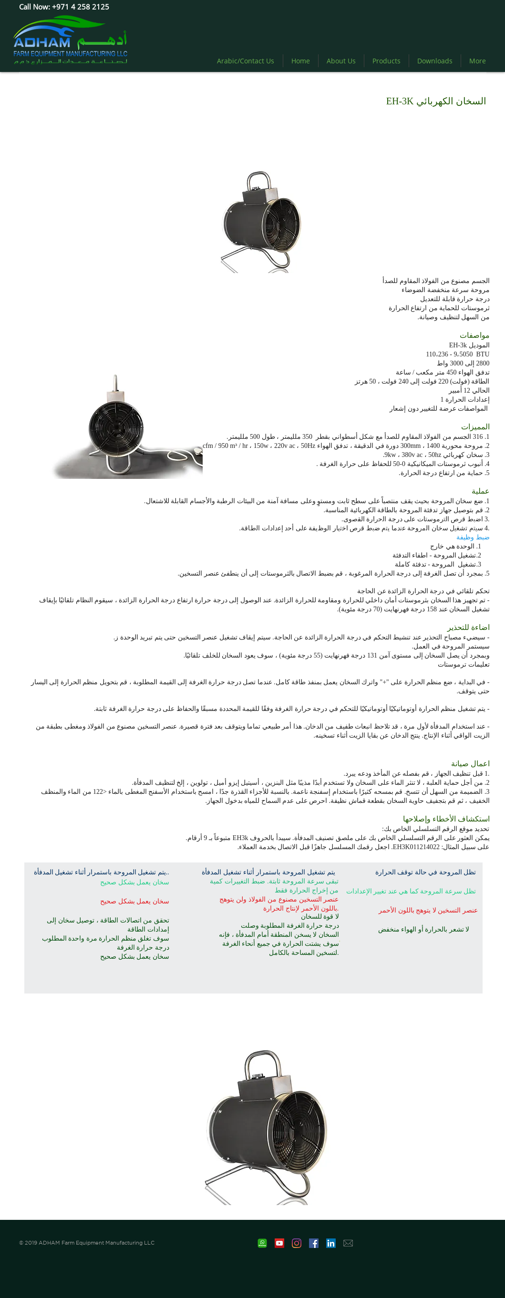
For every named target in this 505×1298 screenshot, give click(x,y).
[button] (266, 1115)
